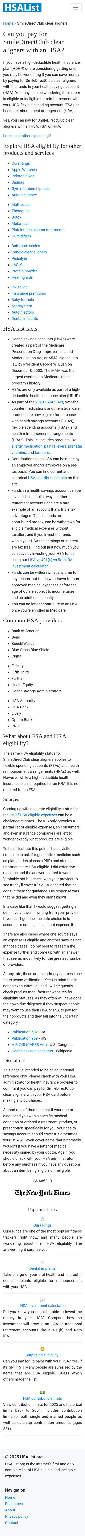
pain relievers (55, 446)
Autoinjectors (23, 312)
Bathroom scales (26, 246)
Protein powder (24, 271)
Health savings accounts (32, 1051)
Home (8, 23)
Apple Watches (24, 169)
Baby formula (23, 299)
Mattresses (21, 204)
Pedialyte (19, 258)
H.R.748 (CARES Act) (29, 1044)
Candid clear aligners (29, 252)
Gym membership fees (30, 188)
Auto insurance (24, 195)
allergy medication (27, 446)
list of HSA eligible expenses (33, 815)
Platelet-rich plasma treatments (38, 230)
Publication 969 (25, 1038)
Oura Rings (21, 163)
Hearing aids (22, 277)
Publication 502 (25, 1032)
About (10, 1510)
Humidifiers (21, 236)
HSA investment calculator (42, 1305)
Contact (11, 1522)
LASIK (17, 264)
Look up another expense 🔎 (27, 136)
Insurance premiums (29, 293)
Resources (14, 1504)
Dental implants (25, 318)
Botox (16, 217)
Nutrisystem (22, 306)
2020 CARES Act (49, 402)
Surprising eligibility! (43, 1355)
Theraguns (20, 211)
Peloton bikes (23, 176)
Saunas (18, 182)
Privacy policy (16, 1516)
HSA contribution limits (47, 478)
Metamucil (20, 223)
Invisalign (20, 287)
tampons (42, 452)
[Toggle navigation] (76, 7)
